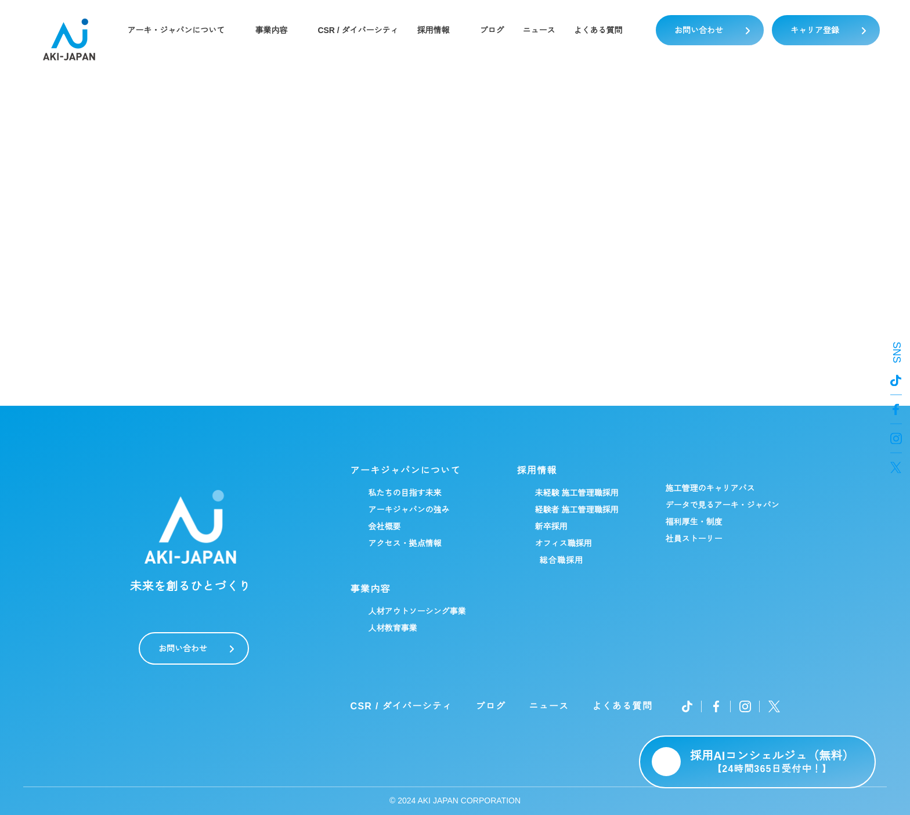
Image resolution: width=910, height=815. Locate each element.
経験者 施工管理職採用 (576, 509)
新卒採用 (551, 526)
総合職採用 (561, 560)
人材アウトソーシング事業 (416, 611)
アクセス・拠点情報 (404, 543)
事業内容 (270, 30)
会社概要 (384, 526)
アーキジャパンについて (405, 471)
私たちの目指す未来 (404, 493)
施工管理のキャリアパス (709, 488)
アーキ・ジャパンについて (175, 30)
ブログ (493, 30)
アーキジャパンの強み (408, 509)
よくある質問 (599, 30)
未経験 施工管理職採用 (576, 493)
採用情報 (434, 30)
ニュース (539, 30)
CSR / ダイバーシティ (358, 30)
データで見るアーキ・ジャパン (722, 505)
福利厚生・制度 (693, 522)
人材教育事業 (392, 628)
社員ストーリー (693, 538)
